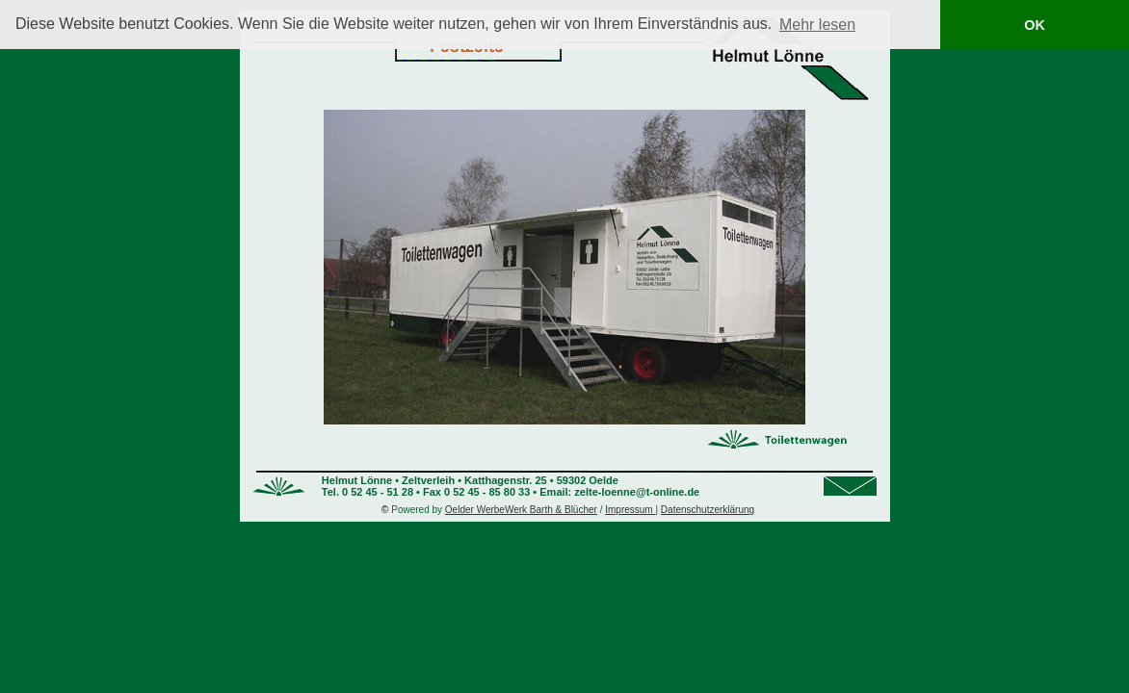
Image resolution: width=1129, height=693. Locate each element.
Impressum (630, 509)
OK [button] (1034, 25)
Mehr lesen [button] (817, 24)
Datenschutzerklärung (707, 509)
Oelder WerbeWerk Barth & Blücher (521, 509)
